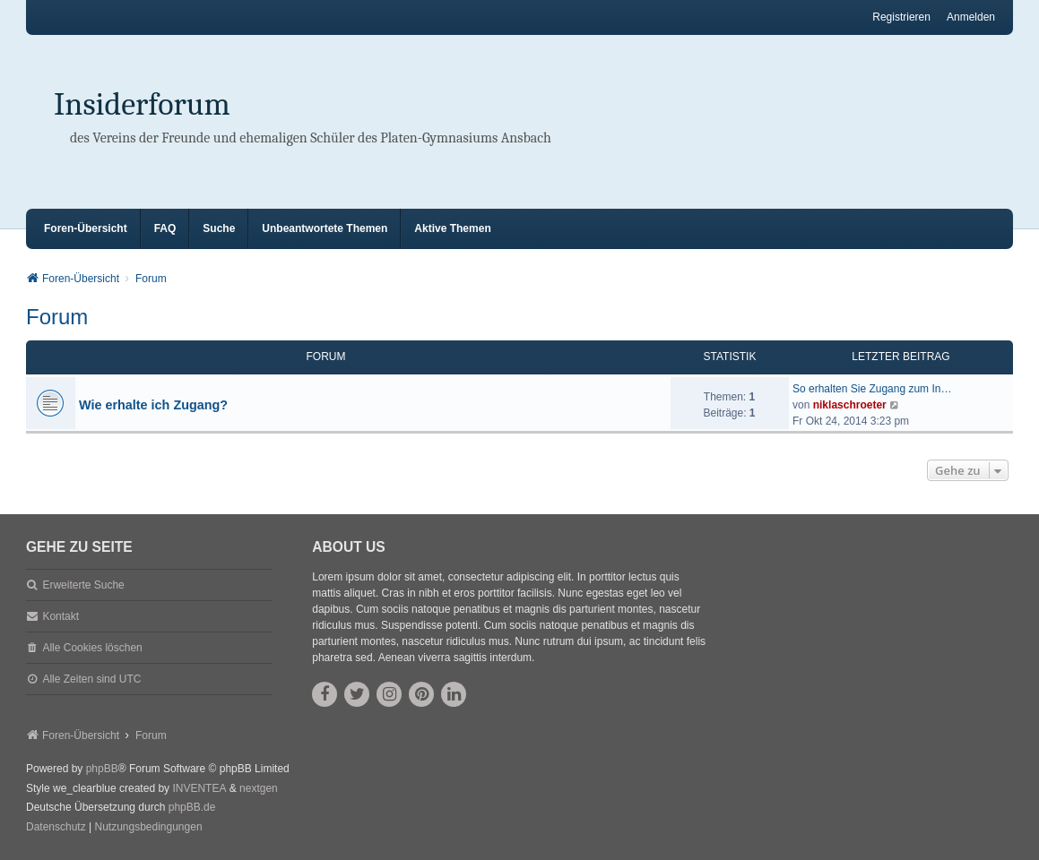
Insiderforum (142, 104)
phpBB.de (192, 807)
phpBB (102, 768)
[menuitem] (56, 828)
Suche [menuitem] (219, 228)
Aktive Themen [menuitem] (452, 228)
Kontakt (60, 616)
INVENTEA (199, 788)
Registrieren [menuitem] (901, 17)
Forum (57, 317)
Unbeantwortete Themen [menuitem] (324, 228)
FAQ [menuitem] (165, 228)
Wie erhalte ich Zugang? (153, 405)
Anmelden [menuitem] (971, 17)
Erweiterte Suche (83, 585)
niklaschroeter (850, 405)
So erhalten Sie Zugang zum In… (871, 389)
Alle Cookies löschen (92, 647)
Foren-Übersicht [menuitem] (85, 228)
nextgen (258, 788)
